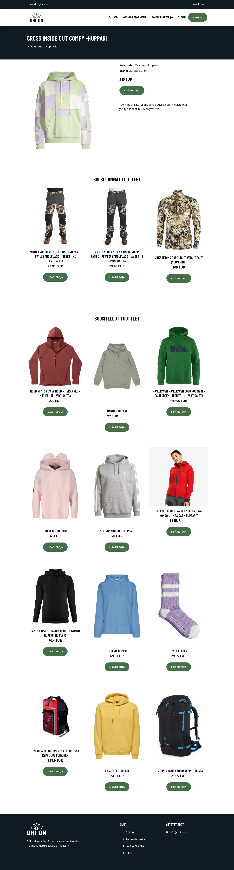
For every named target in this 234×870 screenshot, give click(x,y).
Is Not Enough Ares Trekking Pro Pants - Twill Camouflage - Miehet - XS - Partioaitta (55, 256)
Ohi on (113, 17)
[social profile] (51, 4)
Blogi (182, 17)
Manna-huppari (117, 411)
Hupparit (51, 46)
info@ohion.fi (198, 4)
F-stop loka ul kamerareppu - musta (179, 771)
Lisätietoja (131, 90)
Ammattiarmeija (135, 17)
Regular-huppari (117, 651)
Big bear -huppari (55, 531)
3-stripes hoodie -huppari (117, 531)
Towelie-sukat (179, 651)
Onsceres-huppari (117, 771)
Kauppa (197, 17)
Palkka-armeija (162, 17)
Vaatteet (36, 46)
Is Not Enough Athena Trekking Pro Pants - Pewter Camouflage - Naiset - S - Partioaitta (117, 256)
